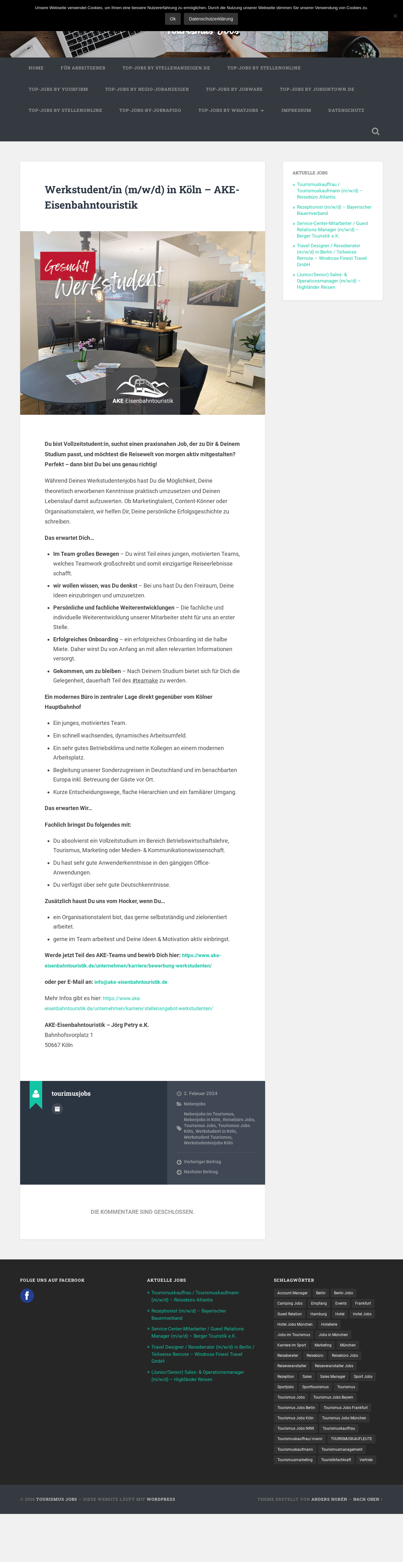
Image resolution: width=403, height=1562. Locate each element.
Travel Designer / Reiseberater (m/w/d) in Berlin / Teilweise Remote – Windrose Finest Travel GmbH (332, 262)
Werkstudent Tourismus (208, 1144)
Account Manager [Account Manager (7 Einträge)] (294, 1300)
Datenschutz (346, 116)
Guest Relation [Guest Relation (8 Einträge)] (318, 1322)
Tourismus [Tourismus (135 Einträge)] (287, 1420)
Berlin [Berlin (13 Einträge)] (326, 1300)
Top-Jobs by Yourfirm (58, 95)
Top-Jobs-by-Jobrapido (150, 116)
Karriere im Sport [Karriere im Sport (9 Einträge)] (335, 1354)
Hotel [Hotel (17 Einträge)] (282, 1332)
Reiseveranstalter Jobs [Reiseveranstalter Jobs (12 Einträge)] (342, 1387)
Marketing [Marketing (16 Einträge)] (287, 1365)
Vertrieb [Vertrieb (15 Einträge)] (328, 1507)
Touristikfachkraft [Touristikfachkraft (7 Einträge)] (294, 1507)
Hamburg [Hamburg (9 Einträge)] (351, 1322)
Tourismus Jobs (202, 31)
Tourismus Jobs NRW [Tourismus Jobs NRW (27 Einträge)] (298, 1463)
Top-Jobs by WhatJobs (228, 116)
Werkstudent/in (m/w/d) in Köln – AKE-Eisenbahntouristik (141, 203)
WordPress (161, 1547)
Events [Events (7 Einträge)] (347, 1311)
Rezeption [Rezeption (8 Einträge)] (287, 1398)
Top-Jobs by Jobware (234, 95)
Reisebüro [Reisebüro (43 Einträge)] (287, 1376)
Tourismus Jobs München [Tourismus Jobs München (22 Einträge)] (302, 1452)
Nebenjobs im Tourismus (210, 1121)
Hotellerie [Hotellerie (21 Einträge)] (286, 1343)
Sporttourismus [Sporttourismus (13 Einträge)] (350, 1409)
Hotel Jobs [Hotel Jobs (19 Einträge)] (306, 1332)
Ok (174, 18)
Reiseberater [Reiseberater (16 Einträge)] (344, 1365)
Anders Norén (329, 1547)
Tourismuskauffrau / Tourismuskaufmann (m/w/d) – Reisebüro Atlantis (330, 198)
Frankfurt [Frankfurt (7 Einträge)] (286, 1322)
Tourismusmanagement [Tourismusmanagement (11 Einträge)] (300, 1496)
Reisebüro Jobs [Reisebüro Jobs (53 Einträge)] (320, 1376)
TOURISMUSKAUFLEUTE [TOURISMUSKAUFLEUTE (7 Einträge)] (301, 1485)
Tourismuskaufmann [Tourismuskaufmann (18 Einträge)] (354, 1485)
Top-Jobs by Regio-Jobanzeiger (147, 95)
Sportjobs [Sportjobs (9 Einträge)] (316, 1409)
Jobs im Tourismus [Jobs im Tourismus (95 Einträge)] (322, 1343)
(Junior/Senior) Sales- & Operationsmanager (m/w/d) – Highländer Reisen (329, 288)
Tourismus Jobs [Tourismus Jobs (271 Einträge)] (322, 1420)
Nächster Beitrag (202, 1179)
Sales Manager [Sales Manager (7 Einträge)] (338, 1398)
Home (36, 73)
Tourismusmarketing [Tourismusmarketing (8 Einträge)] (352, 1496)
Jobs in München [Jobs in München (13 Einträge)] (294, 1354)
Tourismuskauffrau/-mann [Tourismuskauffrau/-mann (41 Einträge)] (303, 1474)
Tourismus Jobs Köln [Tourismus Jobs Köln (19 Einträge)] (357, 1441)
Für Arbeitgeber (83, 73)
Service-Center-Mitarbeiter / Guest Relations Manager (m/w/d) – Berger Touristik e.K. (332, 236)
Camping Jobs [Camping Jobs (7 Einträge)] (291, 1311)
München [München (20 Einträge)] (315, 1365)
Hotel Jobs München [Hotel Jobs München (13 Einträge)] (346, 1332)
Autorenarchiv (57, 1115)
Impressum (296, 116)
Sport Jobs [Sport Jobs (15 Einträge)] (288, 1409)
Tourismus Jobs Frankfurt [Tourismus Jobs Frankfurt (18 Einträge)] (302, 1441)
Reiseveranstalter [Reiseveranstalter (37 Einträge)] (294, 1387)
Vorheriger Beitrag (203, 1169)
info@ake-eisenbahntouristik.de (135, 988)
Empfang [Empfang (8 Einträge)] (323, 1311)
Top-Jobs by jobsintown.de (317, 95)
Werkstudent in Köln (228, 1138)
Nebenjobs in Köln (203, 1127)
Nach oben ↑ (368, 1547)
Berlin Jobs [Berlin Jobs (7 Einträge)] (351, 1300)
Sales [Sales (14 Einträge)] (310, 1398)
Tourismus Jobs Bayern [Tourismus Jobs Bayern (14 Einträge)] (300, 1431)
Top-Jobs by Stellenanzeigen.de (166, 73)
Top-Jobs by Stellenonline (264, 73)
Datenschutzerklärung (212, 18)
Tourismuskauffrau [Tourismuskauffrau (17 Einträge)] (346, 1463)
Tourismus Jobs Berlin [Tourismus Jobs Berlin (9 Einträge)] (353, 1431)
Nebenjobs (195, 1111)
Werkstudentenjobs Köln (209, 1150)
